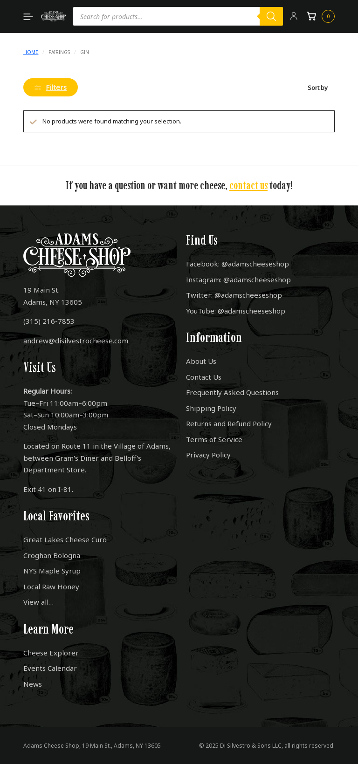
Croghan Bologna (51, 555)
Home (30, 52)
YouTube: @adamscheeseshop (235, 310)
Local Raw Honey (51, 586)
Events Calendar (50, 668)
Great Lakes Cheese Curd (65, 539)
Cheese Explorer (51, 652)
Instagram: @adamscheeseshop (238, 279)
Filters (50, 87)
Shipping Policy (211, 408)
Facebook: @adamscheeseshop (237, 263)
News (32, 684)
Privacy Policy (208, 454)
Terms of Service (214, 439)
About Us (201, 361)
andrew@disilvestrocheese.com (75, 340)
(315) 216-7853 (49, 321)
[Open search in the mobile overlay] (178, 16)
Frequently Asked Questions (232, 392)
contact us (248, 185)
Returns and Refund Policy (229, 423)
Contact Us (203, 377)
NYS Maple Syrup (52, 570)
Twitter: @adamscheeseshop (234, 295)
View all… (38, 602)
